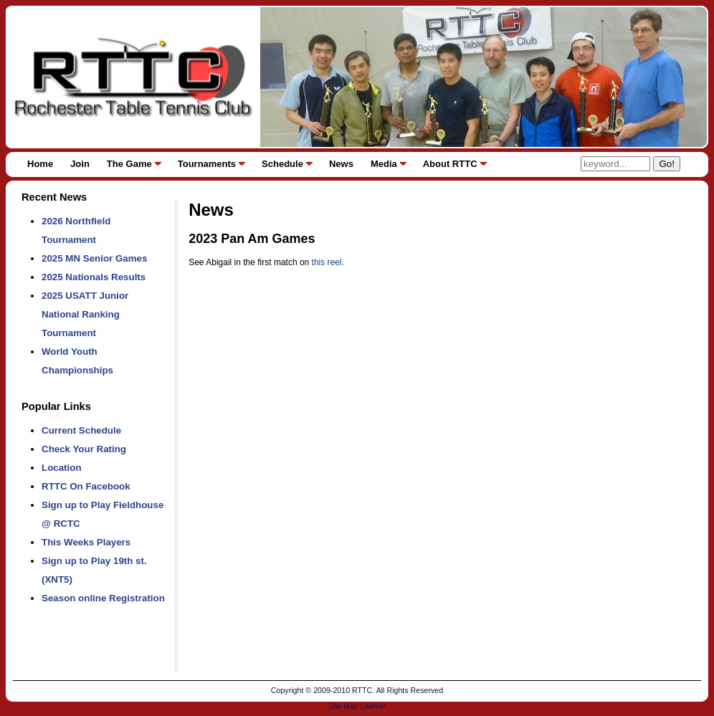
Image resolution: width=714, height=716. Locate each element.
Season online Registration (103, 598)
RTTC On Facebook (86, 486)
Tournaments (207, 163)
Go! (666, 163)
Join (80, 163)
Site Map (343, 706)
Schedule (282, 163)
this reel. (326, 262)
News (341, 163)
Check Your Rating (84, 449)
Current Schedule (81, 430)
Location (62, 467)
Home (40, 163)
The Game (129, 163)
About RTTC (450, 163)
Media (384, 163)
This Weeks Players (86, 542)
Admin (375, 706)
